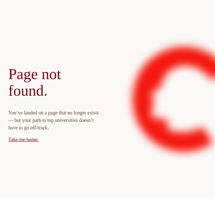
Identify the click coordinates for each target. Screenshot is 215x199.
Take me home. (23, 139)
